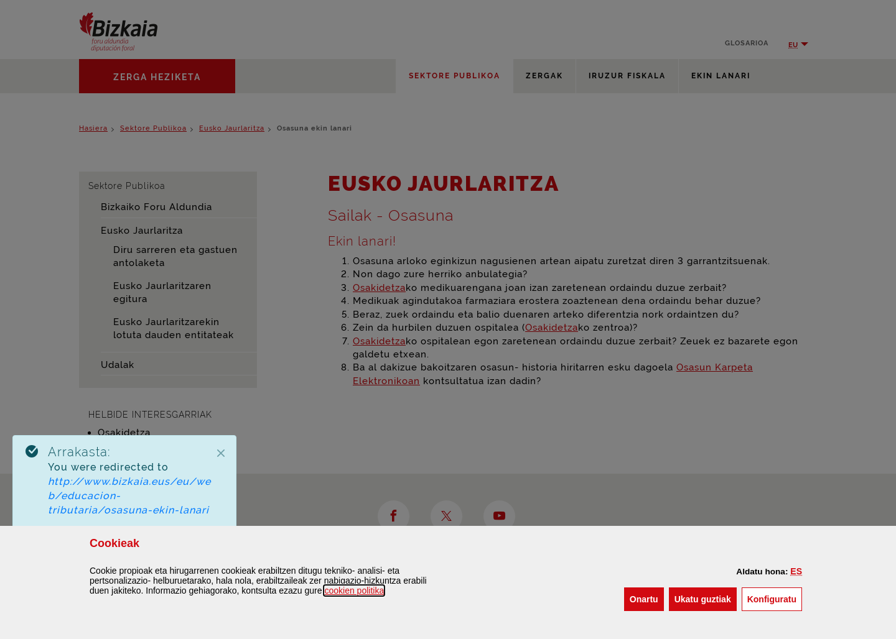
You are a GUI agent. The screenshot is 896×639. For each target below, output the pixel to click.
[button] (796, 571)
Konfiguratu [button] (774, 598)
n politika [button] (354, 590)
